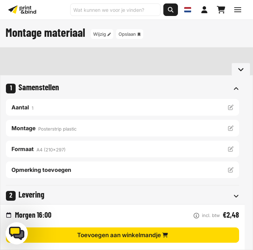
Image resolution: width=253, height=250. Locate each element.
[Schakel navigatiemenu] (238, 10)
